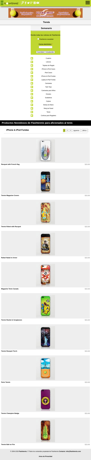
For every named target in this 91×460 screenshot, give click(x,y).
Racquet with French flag (10, 164)
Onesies (48, 94)
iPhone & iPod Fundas (48, 76)
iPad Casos (48, 72)
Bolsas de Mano (48, 105)
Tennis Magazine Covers (10, 195)
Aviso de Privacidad (45, 456)
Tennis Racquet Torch (9, 351)
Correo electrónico (45, 44)
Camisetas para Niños (48, 90)
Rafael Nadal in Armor (9, 258)
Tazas (48, 112)
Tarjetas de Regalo (48, 65)
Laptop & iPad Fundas (48, 80)
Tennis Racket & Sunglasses (11, 320)
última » (84, 130)
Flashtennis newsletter (46, 39)
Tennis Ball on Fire (8, 444)
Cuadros (48, 58)
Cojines (48, 101)
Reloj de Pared (48, 108)
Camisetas (48, 83)
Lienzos (48, 62)
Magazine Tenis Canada (9, 289)
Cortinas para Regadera (48, 115)
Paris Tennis (5, 382)
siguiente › (76, 130)
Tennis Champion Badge (10, 413)
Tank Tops (48, 87)
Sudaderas (48, 98)
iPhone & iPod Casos (48, 69)
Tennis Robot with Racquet (11, 226)
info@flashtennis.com (73, 451)
